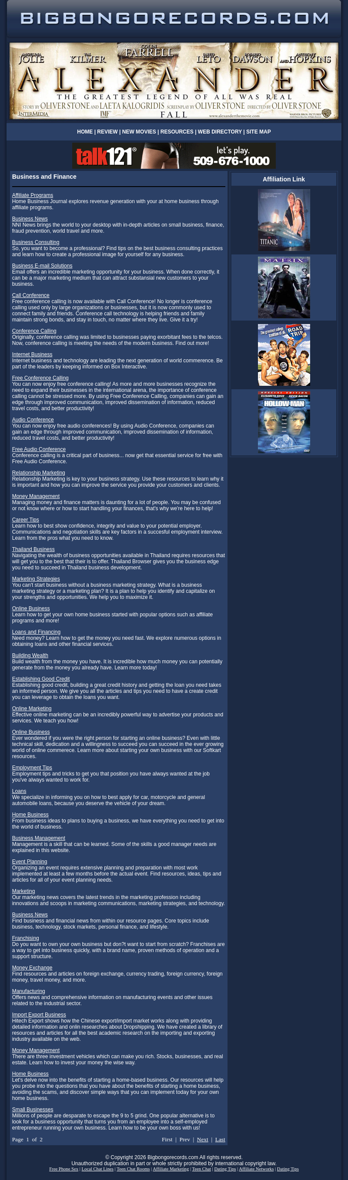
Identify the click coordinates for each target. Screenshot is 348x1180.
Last (220, 1139)
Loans (19, 791)
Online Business (31, 608)
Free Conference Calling (40, 378)
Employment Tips (32, 768)
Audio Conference (33, 420)
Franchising (25, 938)
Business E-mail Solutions (42, 266)
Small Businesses (33, 1109)
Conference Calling (34, 331)
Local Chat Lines (98, 1169)
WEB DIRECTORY (220, 132)
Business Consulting (36, 242)
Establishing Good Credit (41, 679)
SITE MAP (258, 132)
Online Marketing (32, 708)
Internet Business (32, 354)
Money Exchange (32, 968)
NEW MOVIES (139, 132)
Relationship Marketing (38, 473)
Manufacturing (28, 991)
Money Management (36, 496)
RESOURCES (177, 132)
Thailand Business (33, 549)
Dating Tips (225, 1169)
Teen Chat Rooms (133, 1169)
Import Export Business (39, 1015)
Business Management (38, 838)
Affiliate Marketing (171, 1169)
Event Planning (29, 862)
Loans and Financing (36, 632)
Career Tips (25, 520)
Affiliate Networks (256, 1169)
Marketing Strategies (36, 579)
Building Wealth (30, 655)
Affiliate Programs (32, 195)
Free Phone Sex (63, 1169)
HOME (85, 132)
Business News (30, 219)
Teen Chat (201, 1169)
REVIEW (107, 132)
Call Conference (31, 295)
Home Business (30, 815)
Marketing (23, 891)
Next (202, 1139)
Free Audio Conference (39, 449)
